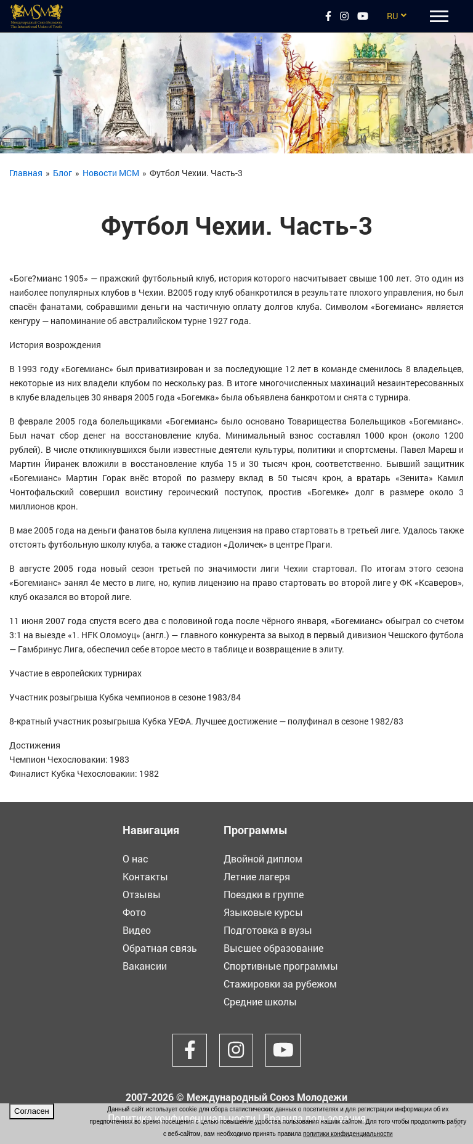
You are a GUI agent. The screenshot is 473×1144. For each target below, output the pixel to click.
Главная (25, 173)
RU (392, 16)
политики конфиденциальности (348, 1133)
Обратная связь (160, 947)
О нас (135, 858)
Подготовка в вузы (268, 929)
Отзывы (142, 894)
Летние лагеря (257, 876)
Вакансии (145, 965)
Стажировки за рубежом (280, 983)
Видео (137, 929)
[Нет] (457, 1124)
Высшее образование (273, 947)
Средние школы (260, 1001)
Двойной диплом (263, 858)
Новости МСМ (111, 173)
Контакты (145, 876)
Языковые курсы (263, 912)
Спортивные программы (281, 965)
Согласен (31, 1111)
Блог (62, 173)
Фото (134, 912)
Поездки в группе (264, 894)
